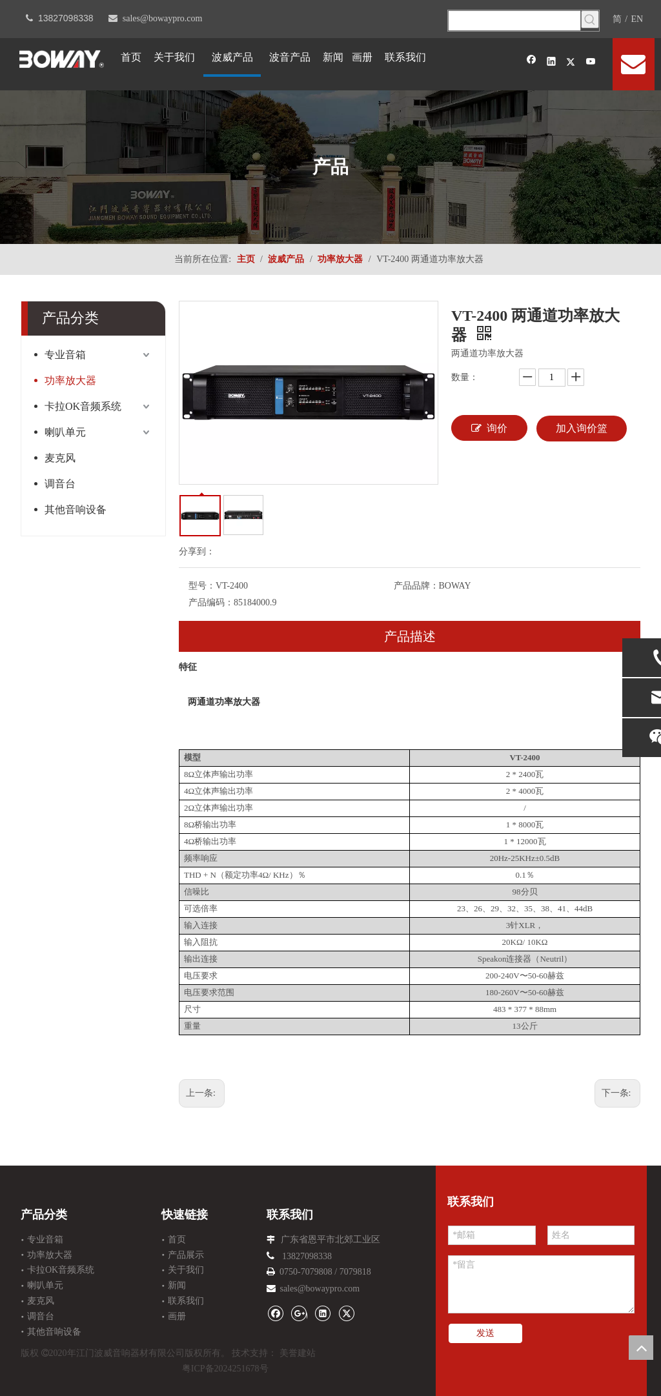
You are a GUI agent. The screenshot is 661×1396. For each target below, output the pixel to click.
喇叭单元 (65, 432)
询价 (489, 428)
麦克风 (60, 457)
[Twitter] (571, 63)
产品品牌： (416, 586)
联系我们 (186, 1301)
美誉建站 (298, 1353)
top (641, 1347)
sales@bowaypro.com (163, 18)
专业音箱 (65, 354)
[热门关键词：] (590, 19)
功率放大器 (70, 380)
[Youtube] (591, 63)
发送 (485, 1333)
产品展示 (186, 1255)
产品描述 (410, 636)
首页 (177, 1239)
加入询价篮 (581, 428)
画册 (177, 1316)
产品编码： (211, 602)
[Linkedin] (552, 63)
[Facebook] (532, 63)
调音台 (60, 483)
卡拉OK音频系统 (83, 406)
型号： (202, 586)
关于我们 (186, 1270)
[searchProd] (514, 20)
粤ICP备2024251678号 (225, 1368)
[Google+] (299, 1313)
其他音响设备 (76, 509)
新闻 (177, 1285)
